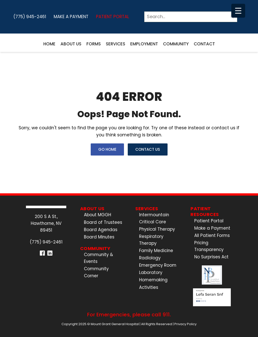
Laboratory (150, 272)
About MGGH (97, 215)
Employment (144, 44)
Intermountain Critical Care (154, 218)
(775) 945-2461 (29, 17)
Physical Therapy (157, 229)
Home (49, 44)
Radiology (149, 258)
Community (176, 44)
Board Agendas (100, 230)
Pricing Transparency (208, 246)
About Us (70, 44)
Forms (93, 44)
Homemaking (153, 280)
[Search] (190, 16)
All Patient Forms (212, 235)
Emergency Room (157, 265)
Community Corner (96, 272)
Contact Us (147, 149)
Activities (148, 287)
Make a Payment (71, 17)
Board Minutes (99, 237)
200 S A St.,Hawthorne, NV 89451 (46, 223)
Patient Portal (112, 17)
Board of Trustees (103, 222)
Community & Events (98, 258)
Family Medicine (156, 251)
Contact (204, 44)
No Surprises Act (211, 257)
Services (115, 44)
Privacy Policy (185, 324)
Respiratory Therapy (151, 239)
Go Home (107, 149)
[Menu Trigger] (238, 11)
